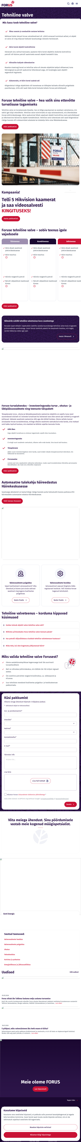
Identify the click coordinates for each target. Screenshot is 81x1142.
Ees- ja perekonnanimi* (13, 711)
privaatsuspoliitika (47, 799)
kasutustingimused (62, 799)
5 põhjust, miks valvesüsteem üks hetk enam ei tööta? (25, 1028)
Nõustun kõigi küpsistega (40, 1135)
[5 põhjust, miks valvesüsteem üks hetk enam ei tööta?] (40, 1015)
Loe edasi (58, 1003)
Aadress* (7, 728)
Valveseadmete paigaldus (14, 944)
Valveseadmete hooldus (13, 939)
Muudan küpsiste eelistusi (40, 1127)
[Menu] (76, 3)
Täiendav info (9, 755)
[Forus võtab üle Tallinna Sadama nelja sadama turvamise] (40, 985)
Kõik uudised (74, 972)
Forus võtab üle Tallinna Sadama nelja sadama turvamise (26, 998)
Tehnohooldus (9, 955)
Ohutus (7, 949)
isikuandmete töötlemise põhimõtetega (31, 795)
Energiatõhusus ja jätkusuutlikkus (17, 965)
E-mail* (7, 746)
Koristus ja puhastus (12, 960)
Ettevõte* (7, 720)
